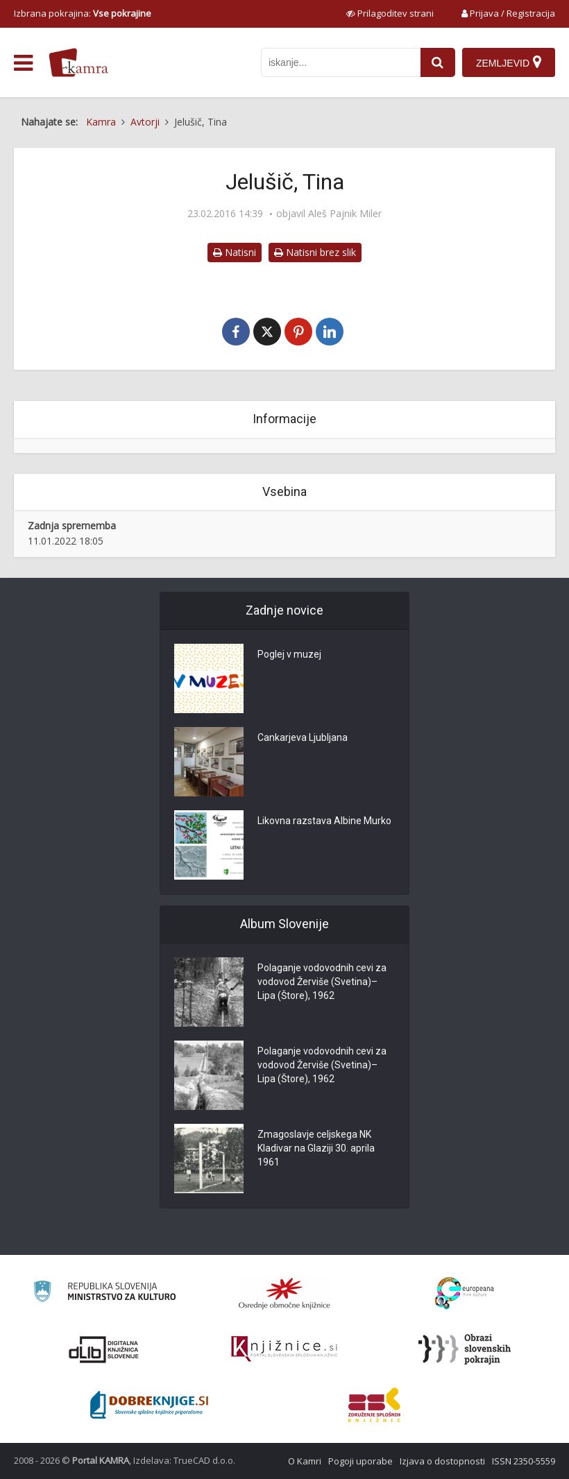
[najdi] (438, 62)
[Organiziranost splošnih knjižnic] (284, 1293)
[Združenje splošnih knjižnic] (374, 1404)
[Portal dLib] (104, 1349)
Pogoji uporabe (360, 1461)
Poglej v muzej (289, 654)
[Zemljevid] (508, 62)
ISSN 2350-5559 (523, 1461)
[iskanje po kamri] (341, 62)
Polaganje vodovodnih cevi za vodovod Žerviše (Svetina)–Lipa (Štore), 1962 (322, 981)
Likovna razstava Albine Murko (324, 820)
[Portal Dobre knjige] (149, 1405)
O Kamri (304, 1461)
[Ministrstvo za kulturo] (104, 1293)
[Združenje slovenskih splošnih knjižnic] (284, 1349)
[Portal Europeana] (464, 1293)
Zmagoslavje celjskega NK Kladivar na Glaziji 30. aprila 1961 (316, 1148)
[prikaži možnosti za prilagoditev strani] (390, 13)
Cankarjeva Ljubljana (302, 737)
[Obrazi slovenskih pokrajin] (464, 1349)
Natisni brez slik (315, 252)
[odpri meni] (23, 63)
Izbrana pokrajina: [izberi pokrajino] (82, 13)
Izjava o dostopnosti (442, 1461)
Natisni (234, 252)
